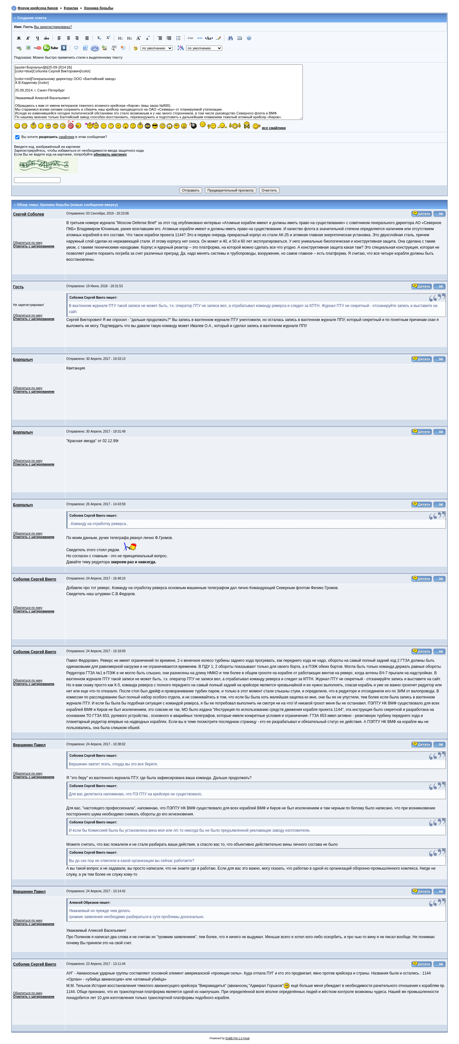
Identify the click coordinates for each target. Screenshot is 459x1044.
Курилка (71, 8)
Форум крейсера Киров (38, 8)
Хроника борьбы (98, 8)
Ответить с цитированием (33, 246)
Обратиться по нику (27, 243)
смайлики (66, 137)
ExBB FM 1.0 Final (238, 1038)
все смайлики (274, 128)
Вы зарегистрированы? (53, 27)
